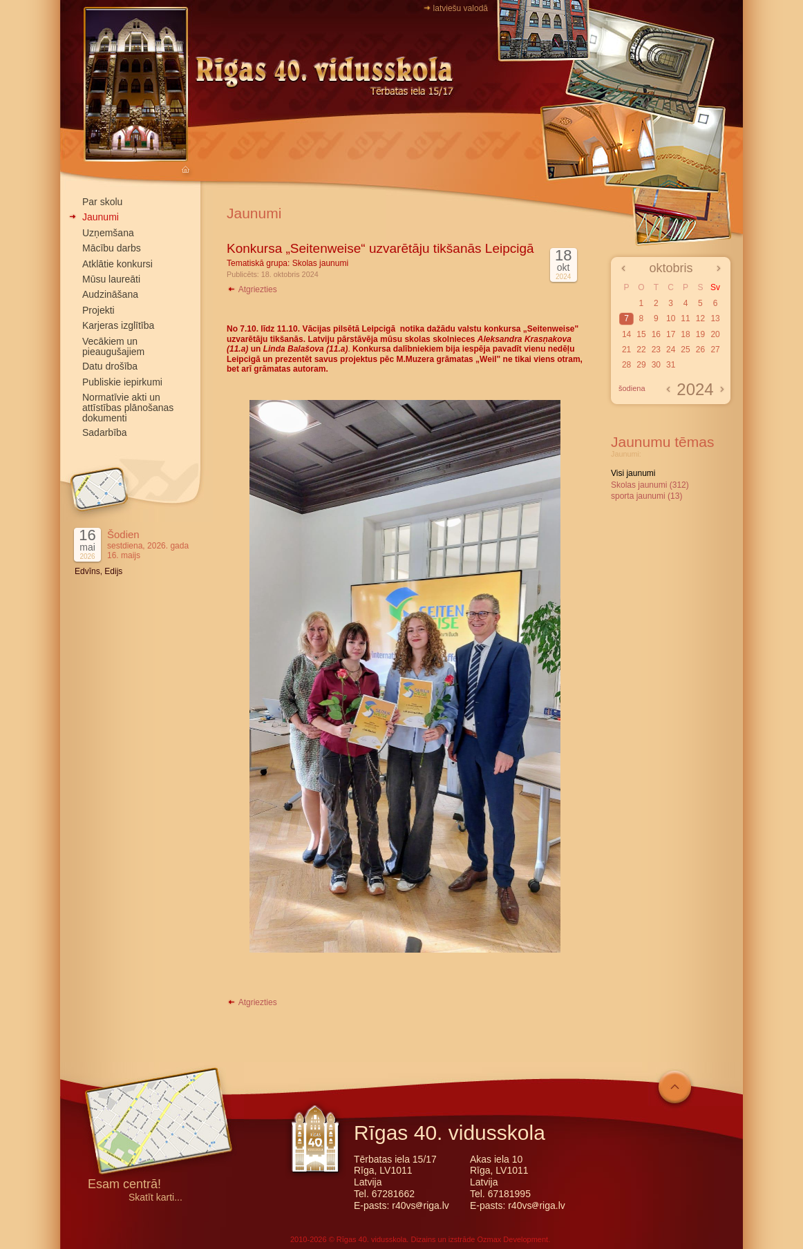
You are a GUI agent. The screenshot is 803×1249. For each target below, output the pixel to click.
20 (714, 334)
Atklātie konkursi (117, 263)
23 (656, 349)
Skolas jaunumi (320, 263)
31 (670, 365)
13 (714, 318)
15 (640, 334)
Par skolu (102, 201)
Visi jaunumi (633, 473)
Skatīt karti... (155, 1197)
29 (640, 365)
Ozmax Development (512, 1239)
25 (685, 349)
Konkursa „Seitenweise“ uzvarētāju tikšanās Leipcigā (380, 248)
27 (714, 349)
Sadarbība (104, 432)
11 (685, 318)
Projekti (98, 310)
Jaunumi (100, 216)
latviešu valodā (460, 8)
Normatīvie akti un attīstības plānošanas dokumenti (127, 407)
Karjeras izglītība (118, 325)
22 (640, 349)
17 (670, 334)
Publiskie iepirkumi (122, 382)
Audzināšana (110, 294)
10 (670, 318)
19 (700, 334)
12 (700, 318)
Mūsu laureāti (111, 279)
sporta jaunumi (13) (646, 496)
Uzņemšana (108, 232)
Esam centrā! (124, 1185)
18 (685, 334)
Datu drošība (110, 366)
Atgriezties (252, 289)
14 (626, 334)
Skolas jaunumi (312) (650, 485)
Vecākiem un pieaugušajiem (113, 346)
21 (626, 349)
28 (626, 365)
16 (656, 334)
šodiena (631, 388)
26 (700, 349)
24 (670, 349)
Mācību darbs (111, 248)
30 (656, 365)
